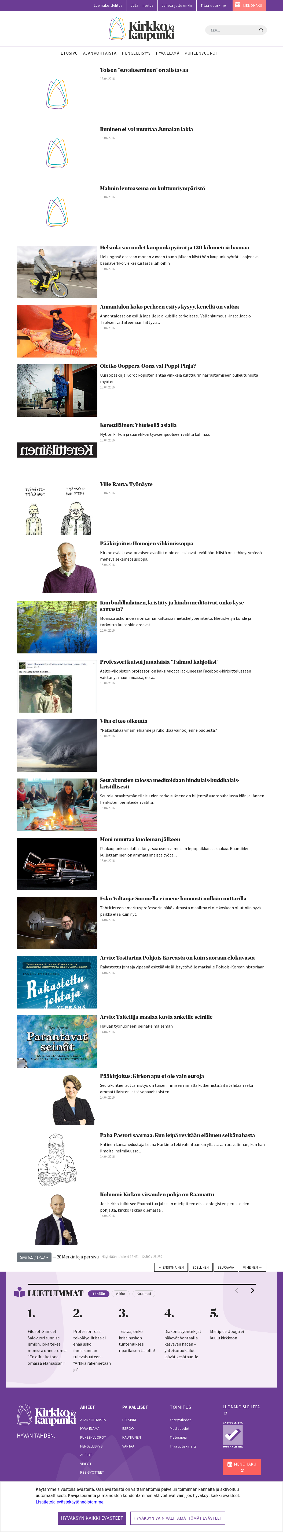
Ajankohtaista (93, 1419)
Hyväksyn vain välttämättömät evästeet (178, 1518)
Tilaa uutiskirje (213, 5)
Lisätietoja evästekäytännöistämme (69, 1502)
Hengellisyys (91, 1446)
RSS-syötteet (92, 1472)
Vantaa (128, 1446)
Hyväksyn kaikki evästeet (92, 1518)
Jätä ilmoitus (142, 5)
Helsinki (129, 1419)
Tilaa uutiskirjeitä (183, 1446)
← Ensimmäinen (171, 1267)
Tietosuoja (178, 1437)
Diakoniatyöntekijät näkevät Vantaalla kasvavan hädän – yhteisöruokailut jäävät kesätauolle (182, 1344)
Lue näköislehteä (108, 5)
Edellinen (201, 1267)
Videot (85, 1463)
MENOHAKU (252, 5)
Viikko (120, 1293)
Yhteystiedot (180, 1419)
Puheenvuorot (93, 1437)
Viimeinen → (252, 1267)
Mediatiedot (179, 1428)
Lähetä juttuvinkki (177, 5)
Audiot (86, 1454)
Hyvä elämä (90, 1428)
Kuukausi (144, 1293)
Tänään (98, 1293)
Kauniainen (131, 1437)
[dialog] (141, 1506)
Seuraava (226, 1267)
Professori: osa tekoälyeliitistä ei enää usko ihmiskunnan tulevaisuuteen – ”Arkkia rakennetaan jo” (92, 1350)
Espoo (128, 1428)
